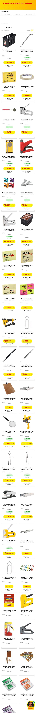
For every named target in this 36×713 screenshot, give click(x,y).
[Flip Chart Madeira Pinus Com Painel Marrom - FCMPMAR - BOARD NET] (9, 662)
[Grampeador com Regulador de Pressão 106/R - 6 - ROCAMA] (27, 156)
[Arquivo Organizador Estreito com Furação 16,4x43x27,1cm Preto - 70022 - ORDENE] (9, 50)
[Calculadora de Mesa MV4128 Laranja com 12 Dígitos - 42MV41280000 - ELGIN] (27, 689)
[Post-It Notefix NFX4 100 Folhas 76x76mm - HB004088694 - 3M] (27, 264)
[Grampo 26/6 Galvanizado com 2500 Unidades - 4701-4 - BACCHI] (27, 193)
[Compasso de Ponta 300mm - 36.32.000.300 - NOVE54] (9, 468)
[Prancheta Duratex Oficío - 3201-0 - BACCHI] (9, 396)
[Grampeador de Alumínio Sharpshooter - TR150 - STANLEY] (27, 606)
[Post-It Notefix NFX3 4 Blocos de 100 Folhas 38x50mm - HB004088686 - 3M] (9, 297)
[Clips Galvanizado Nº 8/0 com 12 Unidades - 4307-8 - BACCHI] (27, 330)
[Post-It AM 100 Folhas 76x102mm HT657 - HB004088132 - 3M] (9, 85)
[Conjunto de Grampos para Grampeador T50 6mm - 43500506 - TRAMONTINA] (9, 606)
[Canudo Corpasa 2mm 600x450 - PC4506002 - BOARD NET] (27, 662)
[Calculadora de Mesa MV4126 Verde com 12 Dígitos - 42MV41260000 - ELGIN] (9, 689)
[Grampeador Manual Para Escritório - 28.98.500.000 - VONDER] (9, 504)
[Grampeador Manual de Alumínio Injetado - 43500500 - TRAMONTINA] (9, 634)
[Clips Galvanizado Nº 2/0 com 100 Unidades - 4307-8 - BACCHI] (9, 575)
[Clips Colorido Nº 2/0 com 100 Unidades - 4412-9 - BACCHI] (27, 575)
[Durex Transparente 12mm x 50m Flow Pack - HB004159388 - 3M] (27, 85)
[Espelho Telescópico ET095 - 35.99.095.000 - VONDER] (9, 156)
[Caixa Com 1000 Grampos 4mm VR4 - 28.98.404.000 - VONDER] (27, 541)
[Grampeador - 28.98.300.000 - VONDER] (9, 541)
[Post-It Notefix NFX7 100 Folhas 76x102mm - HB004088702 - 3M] (9, 264)
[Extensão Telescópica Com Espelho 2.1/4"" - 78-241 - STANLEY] (9, 120)
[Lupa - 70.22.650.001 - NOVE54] (9, 431)
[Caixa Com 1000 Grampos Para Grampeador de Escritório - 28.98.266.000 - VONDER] (27, 396)
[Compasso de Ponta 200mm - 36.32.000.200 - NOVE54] (27, 468)
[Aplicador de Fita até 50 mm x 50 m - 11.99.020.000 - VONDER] (27, 431)
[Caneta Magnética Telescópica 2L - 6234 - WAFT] (27, 363)
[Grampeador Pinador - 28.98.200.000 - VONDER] (9, 229)
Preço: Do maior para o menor (29, 14)
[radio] (31, 30)
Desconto (18, 14)
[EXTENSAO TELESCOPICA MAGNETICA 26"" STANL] (27, 50)
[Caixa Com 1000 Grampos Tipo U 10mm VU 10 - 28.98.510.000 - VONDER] (27, 504)
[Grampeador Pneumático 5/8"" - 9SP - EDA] (9, 330)
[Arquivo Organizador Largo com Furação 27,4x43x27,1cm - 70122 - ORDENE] (27, 229)
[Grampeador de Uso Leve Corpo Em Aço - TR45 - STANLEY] (27, 120)
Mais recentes (7, 14)
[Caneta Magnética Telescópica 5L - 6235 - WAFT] (9, 363)
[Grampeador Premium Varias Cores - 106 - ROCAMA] (9, 193)
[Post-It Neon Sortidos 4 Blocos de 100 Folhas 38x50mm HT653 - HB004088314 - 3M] (27, 297)
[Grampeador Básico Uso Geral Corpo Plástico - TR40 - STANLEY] (27, 634)
